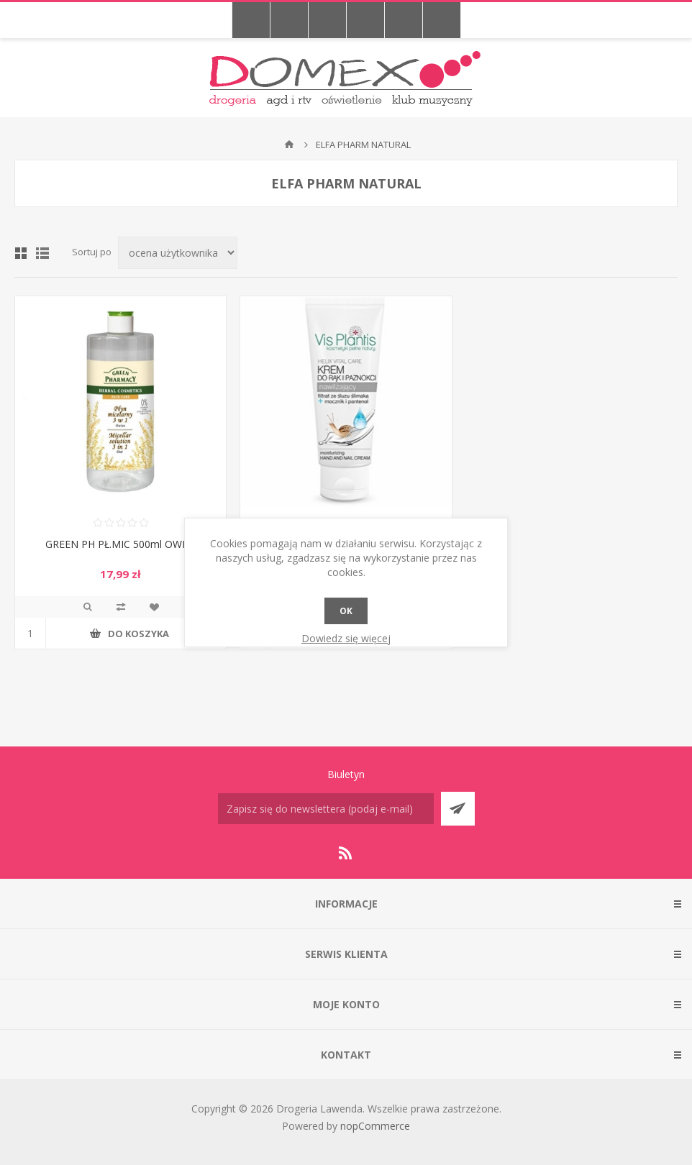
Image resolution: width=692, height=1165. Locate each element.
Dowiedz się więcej (346, 638)
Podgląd (88, 607)
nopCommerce (375, 1126)
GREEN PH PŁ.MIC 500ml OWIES (120, 544)
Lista (42, 253)
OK (346, 611)
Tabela (20, 253)
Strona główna (289, 144)
